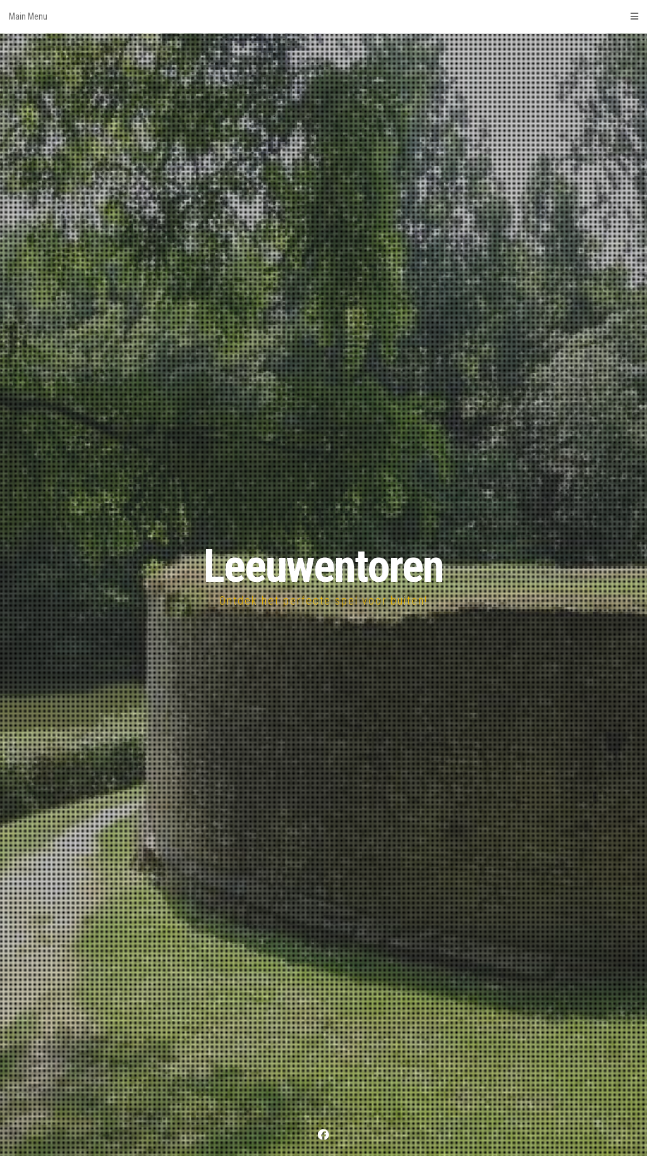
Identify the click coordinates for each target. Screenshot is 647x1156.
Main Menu (323, 16)
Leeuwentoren (323, 566)
